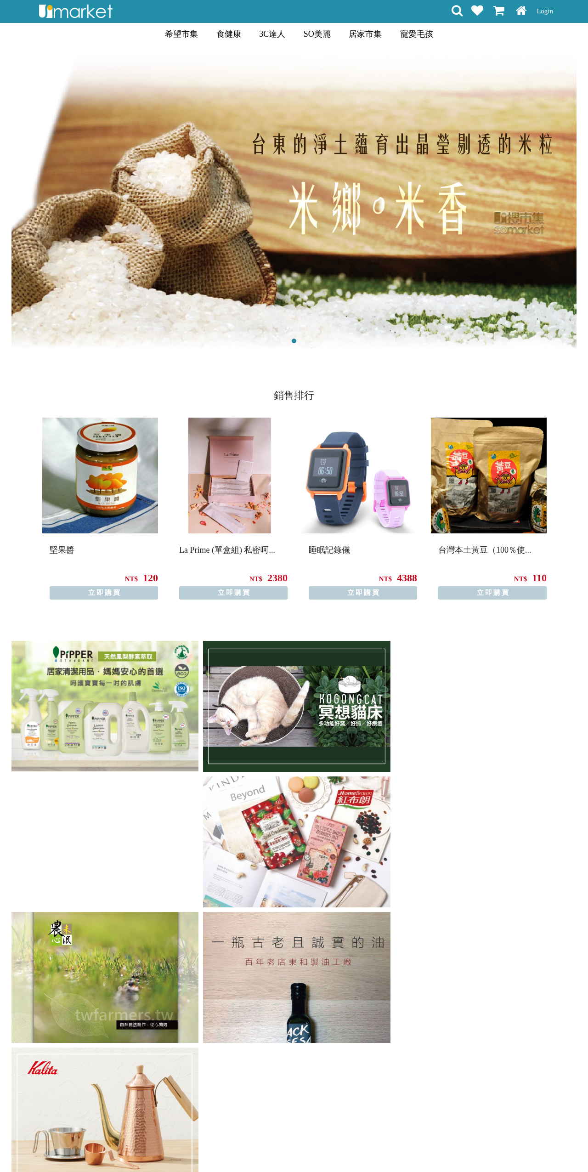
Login (545, 11)
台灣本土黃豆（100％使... (484, 550)
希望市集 (181, 34)
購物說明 (206, 1148)
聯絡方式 (348, 1148)
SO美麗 (317, 34)
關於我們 (380, 1148)
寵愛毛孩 (416, 34)
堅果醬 (62, 550)
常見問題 (316, 1148)
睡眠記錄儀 (329, 550)
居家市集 (365, 34)
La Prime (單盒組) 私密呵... (227, 550)
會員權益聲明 (245, 1148)
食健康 (228, 34)
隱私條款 (284, 1148)
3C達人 (272, 34)
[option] (100, 509)
